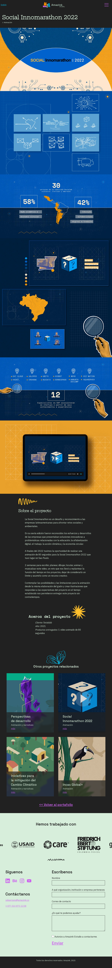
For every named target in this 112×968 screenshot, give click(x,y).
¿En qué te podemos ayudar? (66, 913)
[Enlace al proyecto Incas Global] (82, 766)
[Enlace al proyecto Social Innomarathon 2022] (82, 703)
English (3, 5)
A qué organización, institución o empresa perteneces (78, 889)
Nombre (56, 878)
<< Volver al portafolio (56, 805)
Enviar (57, 943)
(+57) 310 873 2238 (15, 906)
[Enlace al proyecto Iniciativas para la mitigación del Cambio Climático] (30, 766)
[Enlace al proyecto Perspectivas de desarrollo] (30, 703)
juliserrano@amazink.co (17, 900)
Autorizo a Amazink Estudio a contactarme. (74, 936)
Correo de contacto (61, 901)
